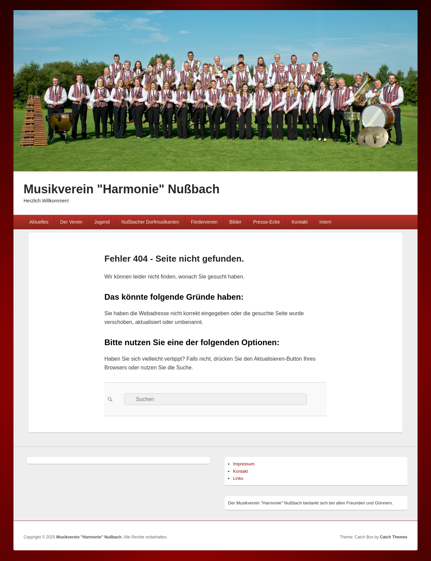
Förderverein (204, 222)
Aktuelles (38, 222)
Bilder (235, 222)
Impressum (244, 463)
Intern (326, 222)
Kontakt (299, 222)
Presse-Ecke (266, 222)
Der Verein (71, 222)
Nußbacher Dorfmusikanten (150, 222)
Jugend (102, 222)
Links (238, 478)
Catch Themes (393, 537)
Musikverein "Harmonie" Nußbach (122, 189)
